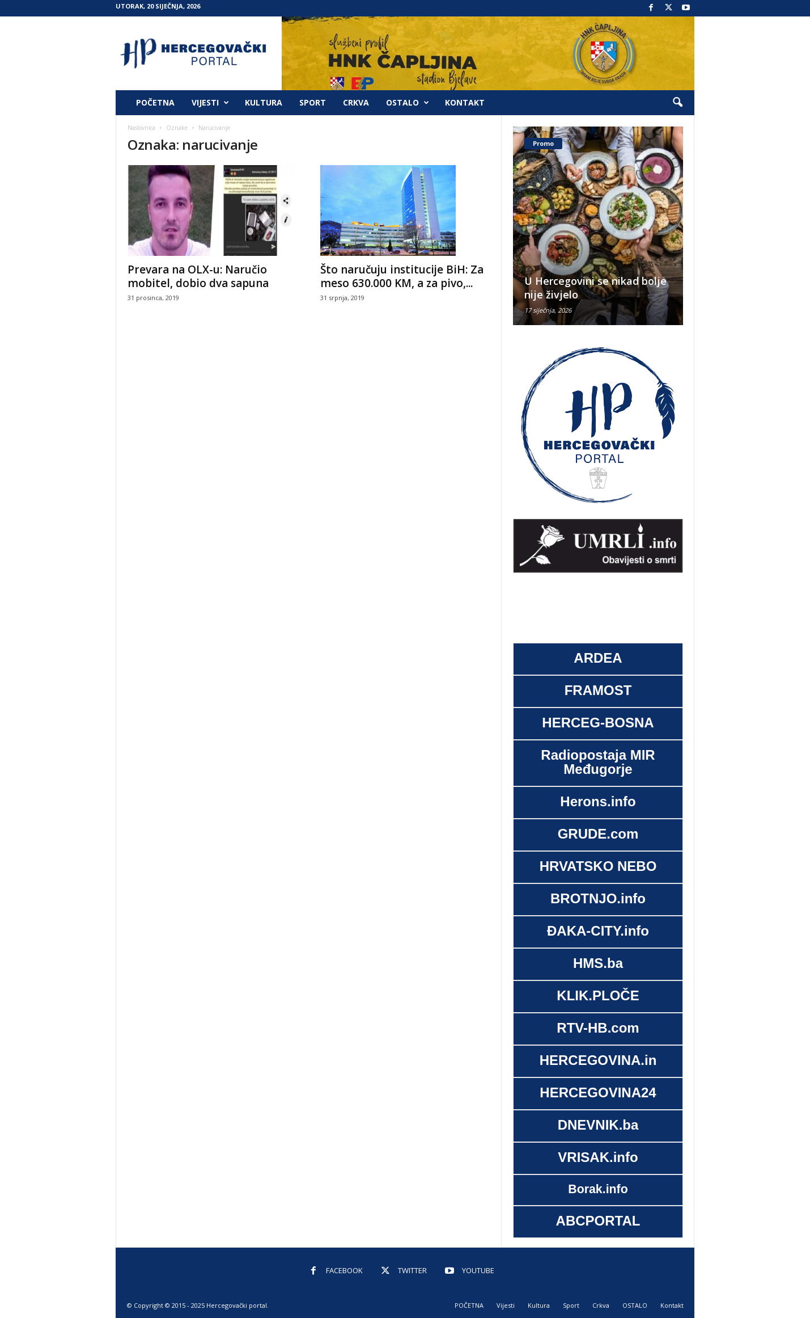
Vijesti (210, 102)
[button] (677, 102)
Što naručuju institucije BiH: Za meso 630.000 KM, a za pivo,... (402, 276)
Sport (312, 102)
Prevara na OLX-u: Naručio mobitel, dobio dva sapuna (198, 276)
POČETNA (155, 102)
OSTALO (407, 102)
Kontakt (465, 102)
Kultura (263, 102)
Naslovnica (141, 128)
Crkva (356, 102)
